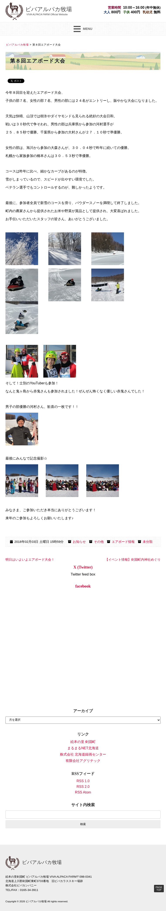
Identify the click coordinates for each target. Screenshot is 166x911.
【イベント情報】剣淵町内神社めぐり (133, 559)
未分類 (147, 541)
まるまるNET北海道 (83, 748)
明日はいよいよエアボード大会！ (29, 559)
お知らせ (79, 541)
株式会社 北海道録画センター (83, 754)
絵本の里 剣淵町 (83, 742)
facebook (83, 586)
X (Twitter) (83, 567)
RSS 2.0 (83, 786)
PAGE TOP (159, 888)
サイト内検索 (83, 805)
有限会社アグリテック (83, 761)
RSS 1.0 (83, 781)
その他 (99, 541)
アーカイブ (83, 711)
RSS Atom (83, 792)
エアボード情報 (123, 541)
